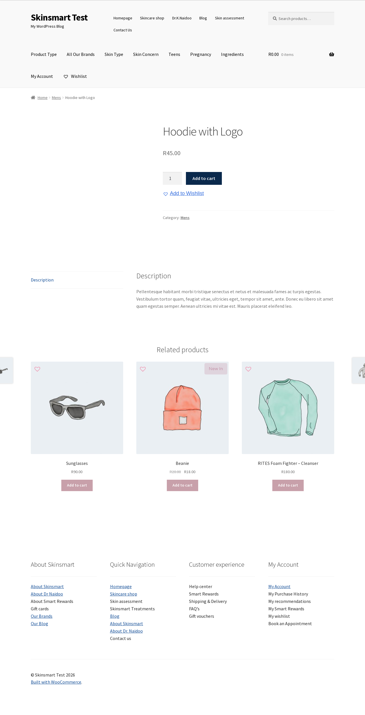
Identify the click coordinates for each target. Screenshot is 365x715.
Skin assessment (229, 18)
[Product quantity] (172, 178)
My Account (42, 76)
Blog (203, 18)
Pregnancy (200, 54)
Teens (174, 54)
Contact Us (122, 30)
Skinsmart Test (59, 17)
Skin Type (114, 54)
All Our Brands (81, 54)
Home (43, 97)
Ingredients (232, 54)
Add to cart (203, 178)
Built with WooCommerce (56, 682)
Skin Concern (146, 54)
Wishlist (75, 76)
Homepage (122, 18)
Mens (56, 97)
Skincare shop (152, 18)
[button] (183, 193)
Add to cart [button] (77, 485)
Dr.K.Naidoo (182, 18)
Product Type (44, 54)
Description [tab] (42, 280)
